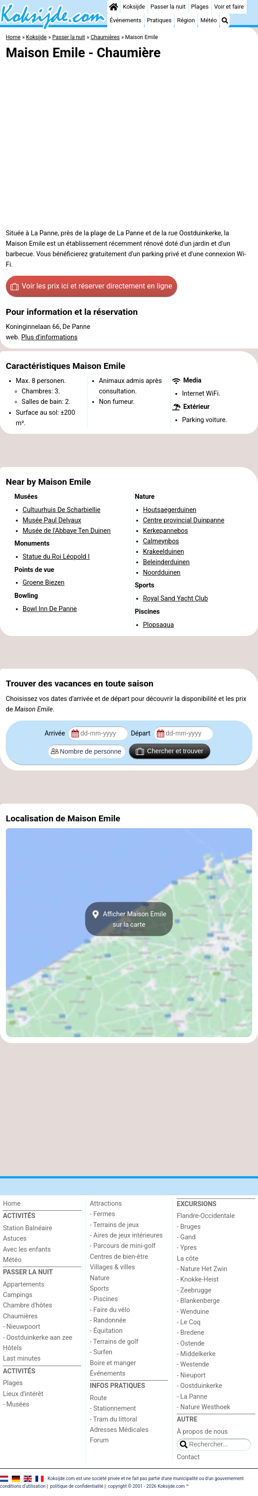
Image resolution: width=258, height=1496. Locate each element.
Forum (99, 1440)
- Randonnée (108, 1320)
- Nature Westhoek (203, 1407)
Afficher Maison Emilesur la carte (129, 919)
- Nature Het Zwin (202, 1269)
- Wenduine (193, 1312)
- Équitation (106, 1331)
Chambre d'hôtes (27, 1305)
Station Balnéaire (27, 1228)
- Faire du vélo (110, 1310)
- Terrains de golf (114, 1342)
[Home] (113, 7)
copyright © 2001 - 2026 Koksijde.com (146, 1486)
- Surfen (101, 1352)
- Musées (16, 1404)
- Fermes (102, 1214)
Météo (208, 20)
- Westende (193, 1364)
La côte (187, 1258)
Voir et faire (228, 6)
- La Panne (192, 1397)
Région (186, 20)
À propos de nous (202, 1432)
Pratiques (159, 20)
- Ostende (190, 1343)
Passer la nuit (167, 6)
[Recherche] (225, 20)
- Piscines (104, 1299)
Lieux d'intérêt (23, 1394)
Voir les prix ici (91, 286)
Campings (17, 1295)
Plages (200, 6)
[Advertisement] (129, 450)
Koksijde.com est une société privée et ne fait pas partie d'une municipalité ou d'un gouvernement (146, 1478)
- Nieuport (191, 1375)
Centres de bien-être (119, 1257)
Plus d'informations (49, 337)
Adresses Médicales (119, 1430)
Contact (188, 1457)
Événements (126, 20)
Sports (99, 1288)
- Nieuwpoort (21, 1327)
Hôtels (12, 1348)
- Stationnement (113, 1408)
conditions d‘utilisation (22, 1486)
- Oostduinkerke (199, 1386)
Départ (141, 733)
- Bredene (190, 1333)
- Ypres (187, 1248)
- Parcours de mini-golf (122, 1246)
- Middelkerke (196, 1354)
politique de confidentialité (76, 1486)
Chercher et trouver (169, 751)
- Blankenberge (198, 1301)
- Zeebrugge (194, 1290)
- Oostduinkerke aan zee (37, 1338)
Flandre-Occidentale (206, 1216)
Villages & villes (112, 1267)
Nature (99, 1278)
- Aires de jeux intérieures (126, 1235)
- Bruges (188, 1227)
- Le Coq (188, 1322)
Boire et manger (113, 1363)
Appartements (23, 1284)
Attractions (106, 1204)
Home (11, 1204)
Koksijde (134, 6)
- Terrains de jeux (114, 1225)
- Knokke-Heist (197, 1279)
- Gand (186, 1237)
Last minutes (21, 1358)
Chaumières (20, 1316)
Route (98, 1398)
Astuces (14, 1239)
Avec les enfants (26, 1249)
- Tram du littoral (113, 1419)
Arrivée (55, 733)
